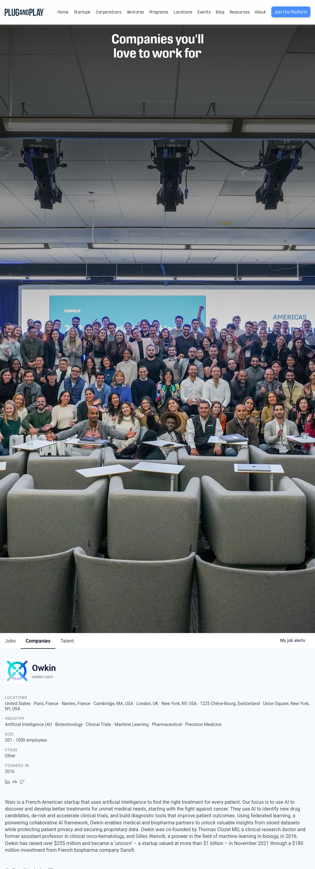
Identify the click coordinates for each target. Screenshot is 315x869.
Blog (220, 12)
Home (63, 12)
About (260, 12)
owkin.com (42, 676)
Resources (239, 12)
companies (38, 641)
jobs (10, 641)
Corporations (108, 12)
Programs (158, 12)
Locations (182, 12)
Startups (82, 12)
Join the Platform (291, 12)
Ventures (135, 12)
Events (203, 12)
